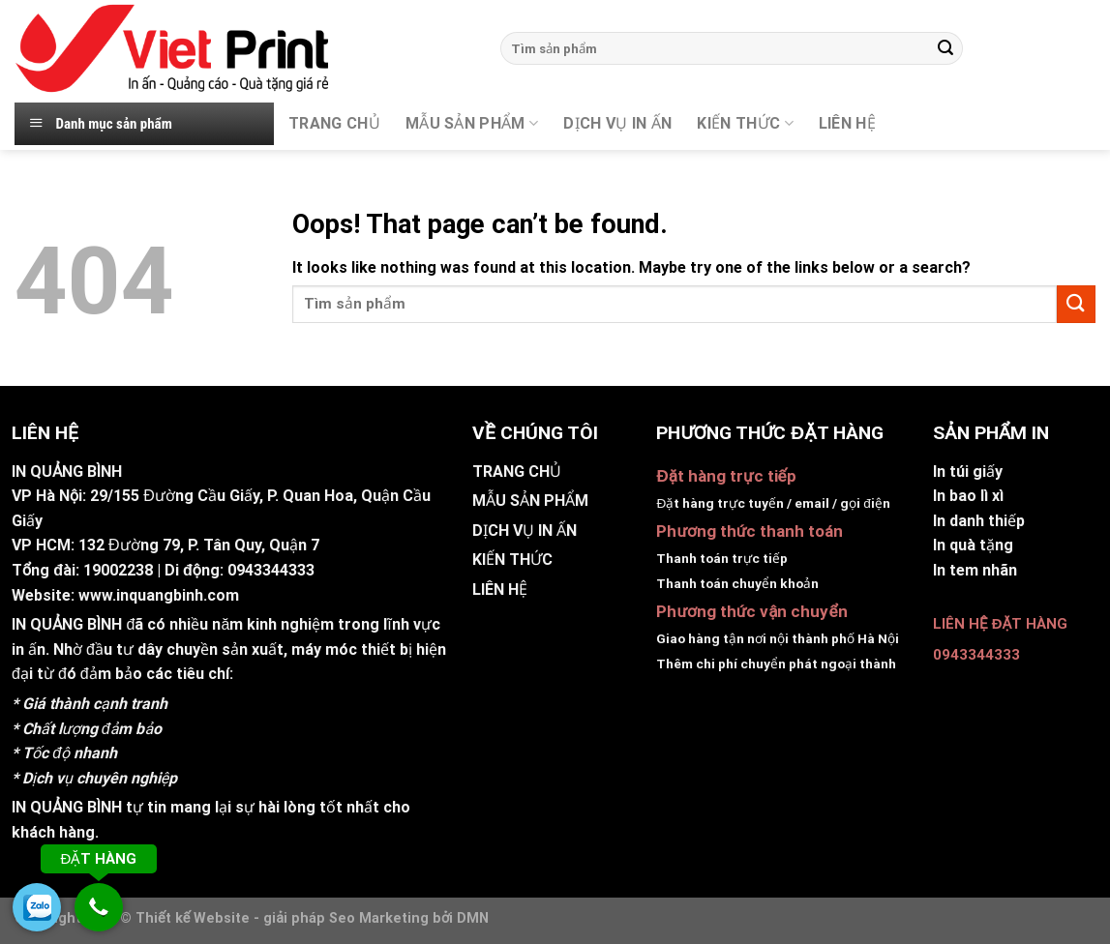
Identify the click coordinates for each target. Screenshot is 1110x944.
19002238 (118, 570)
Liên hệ (847, 123)
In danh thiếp (979, 521)
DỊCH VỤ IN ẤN (617, 123)
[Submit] (945, 48)
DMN (473, 918)
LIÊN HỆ (499, 589)
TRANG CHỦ (334, 123)
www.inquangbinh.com (158, 595)
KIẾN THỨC (745, 123)
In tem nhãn (975, 570)
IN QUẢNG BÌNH (67, 624)
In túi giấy (968, 471)
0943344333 (271, 570)
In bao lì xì (968, 496)
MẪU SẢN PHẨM (471, 123)
